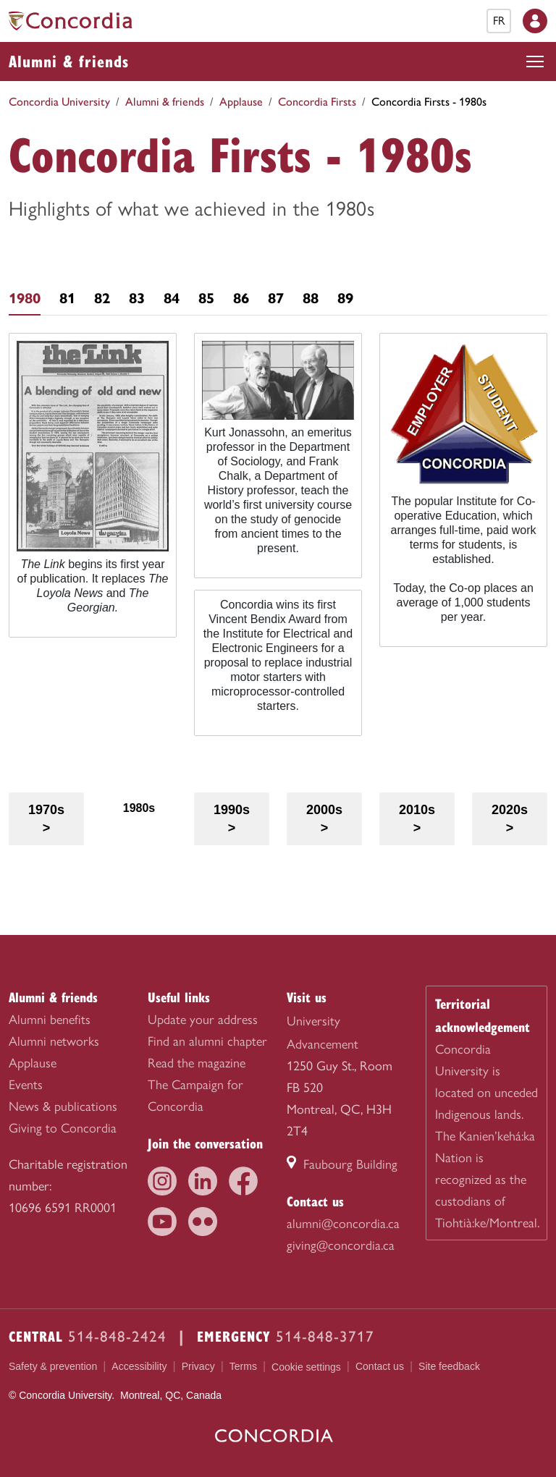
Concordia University (59, 102)
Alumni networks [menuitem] (54, 1041)
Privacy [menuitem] (198, 1366)
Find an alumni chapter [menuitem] (207, 1041)
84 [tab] (172, 298)
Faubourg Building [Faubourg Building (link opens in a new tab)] (342, 1164)
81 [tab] (67, 298)
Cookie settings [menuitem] (306, 1367)
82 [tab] (102, 298)
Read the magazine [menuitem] (196, 1063)
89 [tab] (345, 298)
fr (499, 20)
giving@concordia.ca (341, 1245)
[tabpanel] (278, 540)
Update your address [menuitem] (203, 1020)
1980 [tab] (25, 298)
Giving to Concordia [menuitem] (63, 1128)
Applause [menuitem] (32, 1063)
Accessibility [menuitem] (139, 1366)
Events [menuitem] (26, 1085)
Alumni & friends (69, 60)
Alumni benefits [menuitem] (49, 1020)
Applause (241, 102)
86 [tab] (241, 298)
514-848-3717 (325, 1336)
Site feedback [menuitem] (449, 1366)
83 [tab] (137, 298)
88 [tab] (311, 298)
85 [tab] (206, 298)
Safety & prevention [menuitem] (53, 1366)
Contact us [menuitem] (379, 1366)
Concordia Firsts (317, 102)
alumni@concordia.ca (343, 1224)
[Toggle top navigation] (535, 61)
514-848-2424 (117, 1336)
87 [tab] (276, 298)
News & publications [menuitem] (63, 1106)
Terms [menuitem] (243, 1366)
